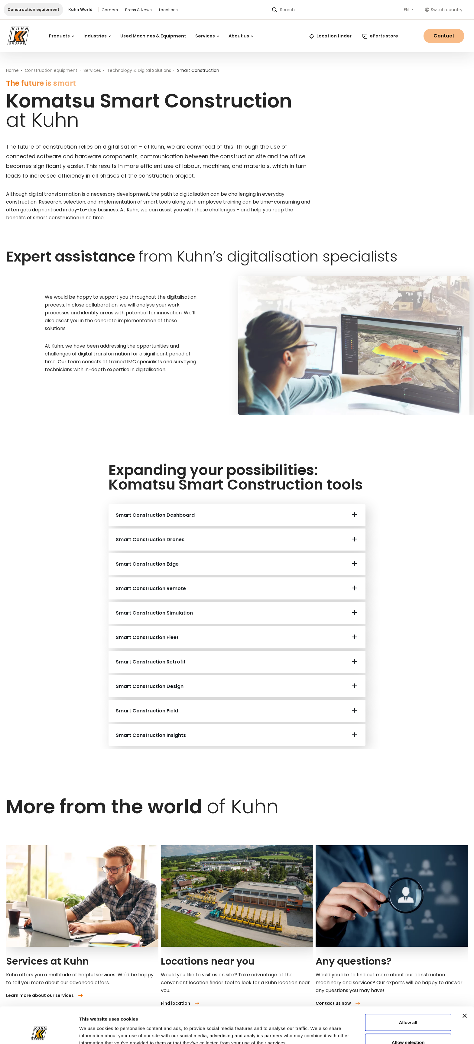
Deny (408, 1027)
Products (61, 36)
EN (407, 10)
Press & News (138, 9)
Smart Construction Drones (150, 539)
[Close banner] (465, 982)
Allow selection (407, 1008)
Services (207, 36)
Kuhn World (80, 9)
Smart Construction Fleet (147, 637)
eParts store (380, 36)
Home (12, 70)
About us (241, 36)
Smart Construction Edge (147, 564)
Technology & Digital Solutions (139, 70)
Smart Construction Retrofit (151, 661)
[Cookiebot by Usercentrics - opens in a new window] (39, 1032)
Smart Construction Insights (151, 735)
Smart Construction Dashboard (155, 515)
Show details (330, 1028)
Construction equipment (33, 9)
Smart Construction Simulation (154, 612)
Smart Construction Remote (151, 588)
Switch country (444, 10)
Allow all (408, 988)
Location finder (330, 36)
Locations (168, 9)
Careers (110, 9)
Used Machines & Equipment (153, 36)
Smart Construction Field (147, 710)
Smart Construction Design (149, 686)
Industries (97, 36)
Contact (443, 35)
